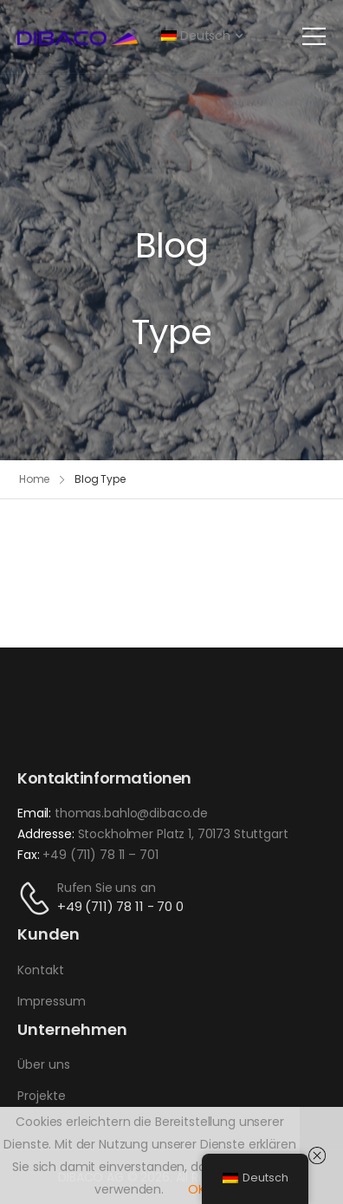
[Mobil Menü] (314, 36)
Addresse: (45, 834)
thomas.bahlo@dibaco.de (131, 813)
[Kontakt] (37, 898)
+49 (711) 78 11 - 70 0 (120, 906)
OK (196, 1189)
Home (34, 479)
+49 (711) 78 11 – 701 (100, 854)
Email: (34, 813)
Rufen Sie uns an (106, 887)
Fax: (28, 854)
